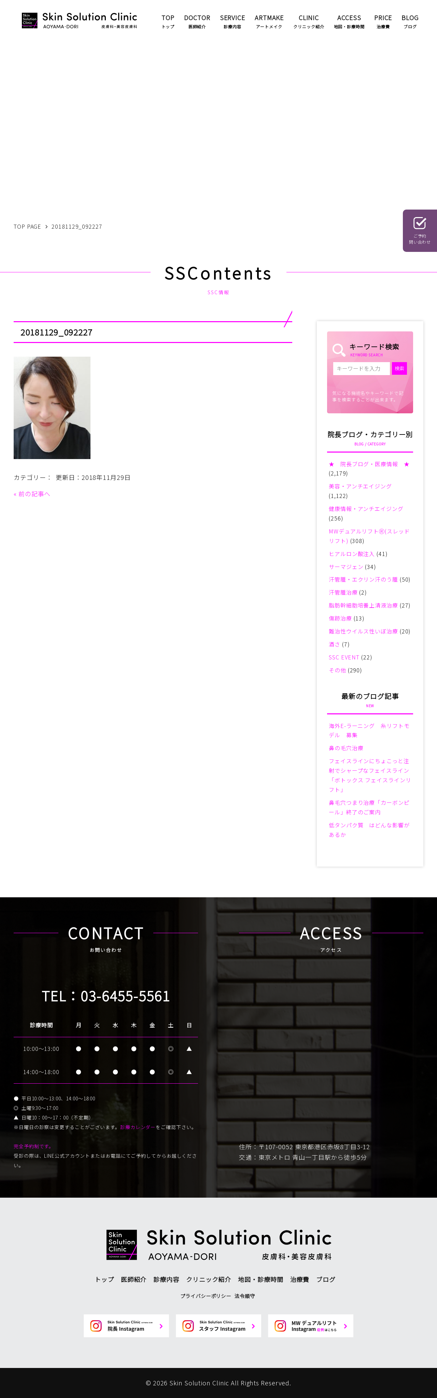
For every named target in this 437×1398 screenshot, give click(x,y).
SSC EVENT (344, 657)
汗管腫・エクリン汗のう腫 (363, 579)
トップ (104, 1279)
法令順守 (245, 1295)
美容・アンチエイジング (360, 486)
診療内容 (166, 1279)
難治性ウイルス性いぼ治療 (363, 631)
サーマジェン (346, 566)
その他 (337, 670)
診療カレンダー (138, 1127)
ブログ (326, 1279)
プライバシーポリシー (205, 1295)
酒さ (334, 644)
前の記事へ (34, 493)
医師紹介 (134, 1279)
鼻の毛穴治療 (346, 748)
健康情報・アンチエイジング (366, 508)
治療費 (300, 1279)
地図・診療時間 (260, 1279)
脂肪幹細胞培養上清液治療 (363, 605)
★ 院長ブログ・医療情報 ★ (369, 464)
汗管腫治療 (343, 592)
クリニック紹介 (208, 1279)
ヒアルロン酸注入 (352, 554)
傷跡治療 (340, 618)
